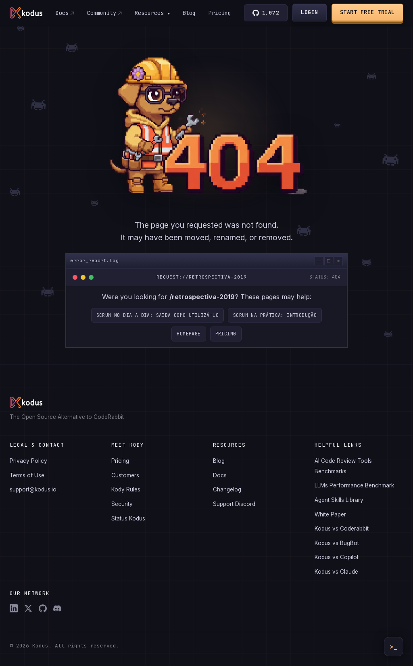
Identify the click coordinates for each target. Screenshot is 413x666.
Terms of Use (27, 475)
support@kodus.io (33, 489)
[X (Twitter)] (28, 608)
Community (101, 13)
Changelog (227, 489)
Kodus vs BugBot (337, 543)
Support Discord (234, 504)
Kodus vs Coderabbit (342, 528)
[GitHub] (43, 608)
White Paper (330, 514)
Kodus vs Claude (336, 571)
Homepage (188, 338)
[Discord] (57, 608)
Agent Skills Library (339, 500)
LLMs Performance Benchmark (354, 485)
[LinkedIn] (14, 608)
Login (310, 12)
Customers (125, 475)
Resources (152, 13)
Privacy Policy (28, 461)
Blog (189, 13)
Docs (61, 13)
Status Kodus (128, 518)
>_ (394, 647)
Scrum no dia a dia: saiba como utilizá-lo (157, 319)
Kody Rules (125, 489)
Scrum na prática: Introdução (275, 319)
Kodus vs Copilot (337, 557)
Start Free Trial (367, 12)
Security (122, 504)
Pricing (220, 13)
